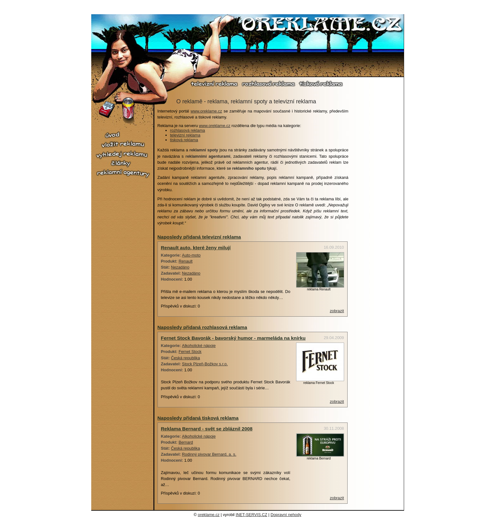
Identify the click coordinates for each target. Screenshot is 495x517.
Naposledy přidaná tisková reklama (198, 418)
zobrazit (337, 310)
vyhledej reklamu (122, 154)
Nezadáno (180, 267)
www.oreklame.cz (206, 111)
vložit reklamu (122, 144)
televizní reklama (214, 83)
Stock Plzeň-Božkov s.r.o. (205, 364)
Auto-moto (191, 255)
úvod (122, 135)
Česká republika (185, 358)
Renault (186, 261)
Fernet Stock (190, 351)
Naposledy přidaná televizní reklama (199, 237)
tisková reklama (320, 83)
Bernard (186, 442)
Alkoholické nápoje (199, 345)
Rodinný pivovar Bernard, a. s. (209, 454)
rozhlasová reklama (268, 83)
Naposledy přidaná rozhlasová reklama (202, 327)
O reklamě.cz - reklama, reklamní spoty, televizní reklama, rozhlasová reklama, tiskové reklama (322, 25)
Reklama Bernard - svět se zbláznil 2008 (207, 428)
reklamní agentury (122, 173)
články (122, 163)
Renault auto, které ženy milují (196, 247)
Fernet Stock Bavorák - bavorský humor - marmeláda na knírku (233, 338)
